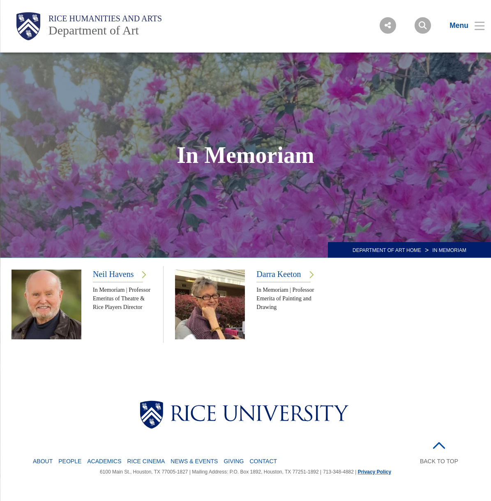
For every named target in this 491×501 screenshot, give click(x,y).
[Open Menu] (462, 25)
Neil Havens (113, 274)
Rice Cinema (146, 461)
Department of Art (93, 30)
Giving (234, 461)
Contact (263, 461)
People (69, 461)
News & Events (194, 461)
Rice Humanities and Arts (105, 18)
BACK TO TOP (439, 461)
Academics (104, 461)
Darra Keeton (278, 274)
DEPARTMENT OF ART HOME (387, 250)
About (43, 461)
